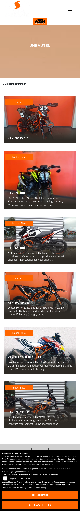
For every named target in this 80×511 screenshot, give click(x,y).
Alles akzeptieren (40, 505)
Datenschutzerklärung (44, 464)
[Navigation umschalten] (70, 9)
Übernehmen (40, 495)
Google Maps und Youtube (19, 479)
